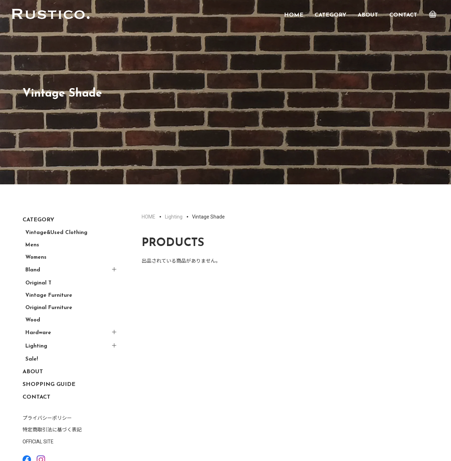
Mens (32, 245)
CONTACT (403, 15)
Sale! (31, 359)
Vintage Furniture (48, 295)
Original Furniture (48, 308)
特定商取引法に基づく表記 (52, 429)
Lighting (36, 346)
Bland (32, 270)
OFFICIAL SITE (38, 441)
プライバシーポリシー (47, 418)
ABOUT (368, 15)
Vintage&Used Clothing (56, 232)
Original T (38, 283)
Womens (36, 257)
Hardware (38, 333)
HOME (293, 15)
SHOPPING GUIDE (49, 384)
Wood (32, 320)
